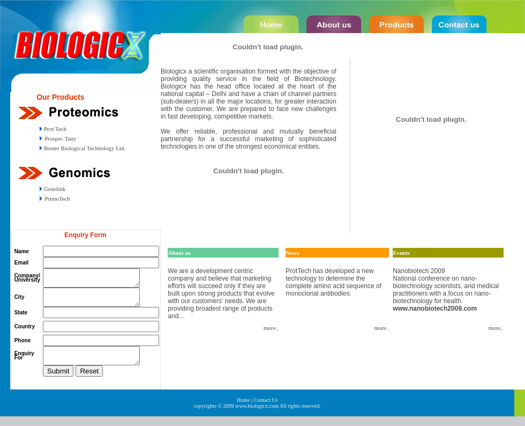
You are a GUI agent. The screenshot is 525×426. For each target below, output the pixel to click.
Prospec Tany (60, 138)
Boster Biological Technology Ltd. (83, 148)
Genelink (53, 189)
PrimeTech (57, 198)
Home (243, 410)
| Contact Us (264, 410)
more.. (271, 328)
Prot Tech (54, 129)
